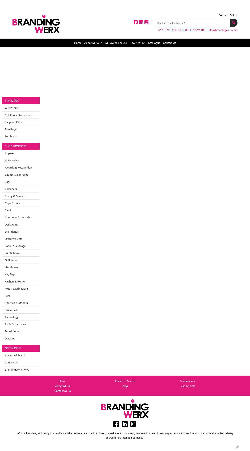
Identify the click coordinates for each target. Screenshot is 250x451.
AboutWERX (91, 42)
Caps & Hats (12, 203)
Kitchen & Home (15, 281)
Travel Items (12, 331)
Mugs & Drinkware (16, 288)
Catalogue (154, 42)
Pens (7, 295)
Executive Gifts (13, 238)
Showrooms (187, 381)
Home (77, 42)
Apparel (9, 153)
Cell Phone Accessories (18, 115)
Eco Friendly (12, 231)
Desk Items (11, 224)
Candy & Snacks (14, 196)
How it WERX (137, 42)
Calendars (11, 189)
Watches (10, 338)
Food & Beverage (15, 246)
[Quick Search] (191, 23)
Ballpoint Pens (13, 122)
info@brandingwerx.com (223, 30)
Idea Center (20, 4)
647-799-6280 (167, 30)
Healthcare (11, 267)
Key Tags (10, 274)
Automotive (12, 160)
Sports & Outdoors (16, 303)
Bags (8, 181)
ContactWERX (62, 390)
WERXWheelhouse (116, 42)
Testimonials (187, 386)
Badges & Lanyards (16, 174)
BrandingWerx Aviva (17, 369)
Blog (125, 386)
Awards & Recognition (18, 167)
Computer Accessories (18, 217)
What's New (12, 108)
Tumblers (10, 136)
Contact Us (169, 42)
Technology (11, 317)
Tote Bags (10, 129)
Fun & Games (13, 253)
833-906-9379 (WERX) (191, 30)
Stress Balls (11, 310)
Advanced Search (15, 355)
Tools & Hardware (15, 324)
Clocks (9, 210)
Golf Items (11, 260)
